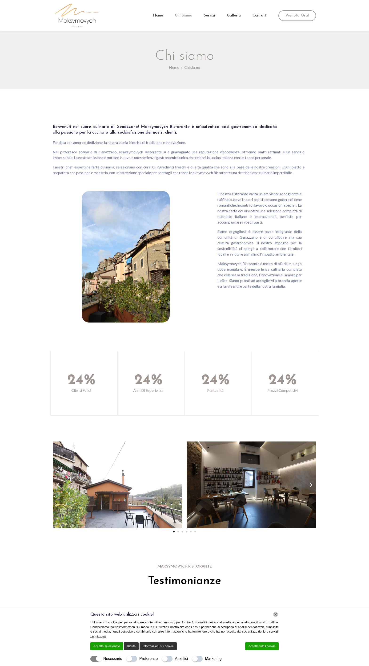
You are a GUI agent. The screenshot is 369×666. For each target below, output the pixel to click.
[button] (58, 485)
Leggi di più (98, 636)
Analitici (181, 659)
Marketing (213, 659)
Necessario (112, 659)
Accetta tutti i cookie (262, 646)
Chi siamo (183, 15)
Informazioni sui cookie (158, 646)
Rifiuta (131, 646)
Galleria (234, 15)
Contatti (260, 15)
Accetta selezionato (106, 646)
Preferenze (148, 659)
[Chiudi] (276, 614)
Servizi (209, 15)
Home (158, 15)
